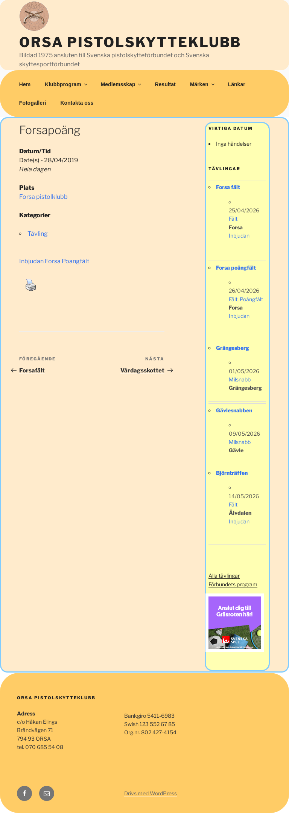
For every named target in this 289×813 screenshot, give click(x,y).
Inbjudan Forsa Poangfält (54, 261)
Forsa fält (228, 187)
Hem (24, 84)
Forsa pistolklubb (43, 196)
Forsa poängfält (236, 267)
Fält (233, 218)
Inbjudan (239, 235)
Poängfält (251, 299)
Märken (203, 84)
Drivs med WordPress (150, 793)
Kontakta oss (76, 103)
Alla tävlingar (224, 575)
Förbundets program (232, 584)
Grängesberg (232, 348)
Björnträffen (232, 473)
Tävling (37, 233)
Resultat (165, 84)
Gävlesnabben (234, 410)
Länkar (236, 84)
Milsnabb (240, 379)
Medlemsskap (122, 84)
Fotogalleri (32, 103)
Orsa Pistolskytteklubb (130, 42)
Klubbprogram (66, 84)
